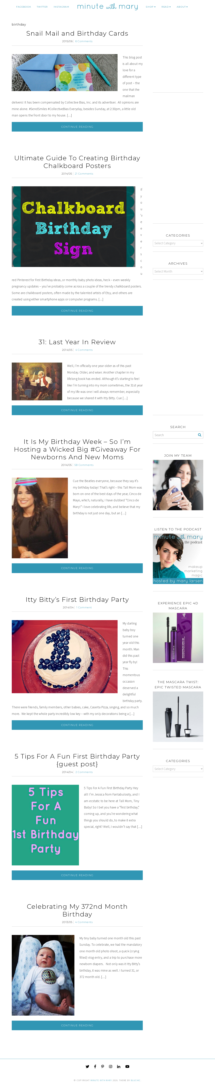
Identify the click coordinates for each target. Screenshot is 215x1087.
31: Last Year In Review (77, 342)
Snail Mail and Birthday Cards (77, 33)
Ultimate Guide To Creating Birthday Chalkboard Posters (77, 162)
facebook (23, 6)
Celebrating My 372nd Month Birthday (77, 910)
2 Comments (84, 772)
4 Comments (84, 349)
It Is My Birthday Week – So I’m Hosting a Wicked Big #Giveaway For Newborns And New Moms (77, 449)
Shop (150, 6)
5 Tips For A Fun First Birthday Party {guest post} (77, 760)
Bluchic (135, 1080)
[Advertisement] (181, 58)
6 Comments (84, 41)
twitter (42, 6)
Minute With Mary (101, 1080)
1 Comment (84, 607)
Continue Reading (77, 126)
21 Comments (84, 173)
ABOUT (181, 6)
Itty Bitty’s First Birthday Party (77, 599)
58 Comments (83, 465)
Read (165, 6)
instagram (61, 6)
